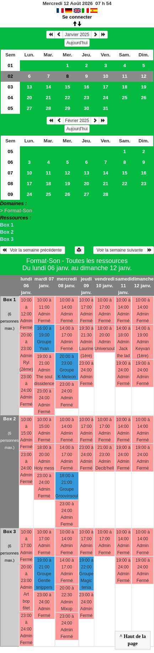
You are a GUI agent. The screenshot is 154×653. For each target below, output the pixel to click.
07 (10, 173)
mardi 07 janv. (44, 282)
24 (105, 97)
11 (124, 76)
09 (10, 194)
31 (105, 108)
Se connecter (77, 17)
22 (67, 97)
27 (29, 108)
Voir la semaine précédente (32, 250)
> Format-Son (16, 210)
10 (105, 76)
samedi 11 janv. (123, 285)
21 (48, 97)
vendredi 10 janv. (105, 282)
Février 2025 (77, 120)
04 (10, 97)
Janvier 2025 (77, 34)
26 (144, 97)
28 (48, 108)
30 (86, 108)
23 (86, 97)
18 (124, 87)
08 (10, 183)
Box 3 (7, 239)
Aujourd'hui (77, 42)
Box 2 (7, 232)
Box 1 (7, 225)
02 (10, 76)
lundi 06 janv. (26, 285)
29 (67, 108)
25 (124, 97)
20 (29, 97)
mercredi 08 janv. (66, 282)
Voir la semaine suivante (123, 250)
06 (10, 162)
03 (10, 87)
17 (105, 87)
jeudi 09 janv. (86, 285)
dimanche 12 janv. (143, 282)
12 (144, 76)
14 (48, 87)
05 (10, 108)
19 (144, 87)
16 (86, 87)
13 (29, 87)
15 (67, 87)
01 (10, 65)
